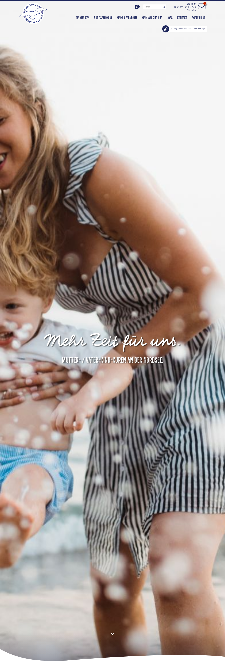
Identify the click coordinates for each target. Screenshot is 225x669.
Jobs (170, 18)
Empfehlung (198, 18)
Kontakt (182, 18)
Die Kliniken (82, 18)
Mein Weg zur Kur (152, 18)
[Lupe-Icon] (164, 6)
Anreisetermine (103, 18)
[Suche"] (152, 6)
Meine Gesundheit (127, 18)
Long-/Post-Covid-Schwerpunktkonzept (187, 28)
